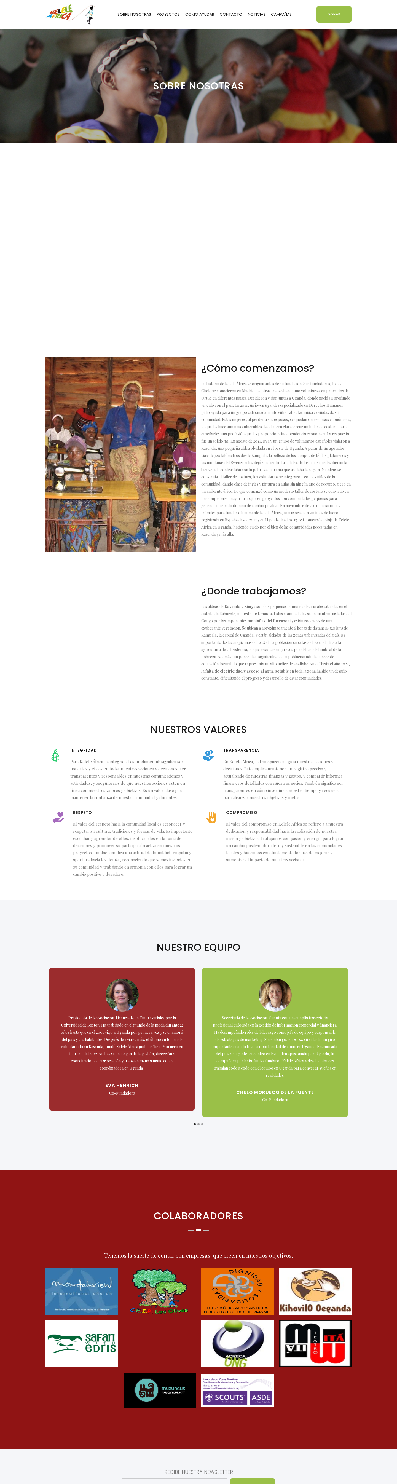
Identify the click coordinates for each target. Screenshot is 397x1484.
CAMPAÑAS (281, 14)
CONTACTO (231, 14)
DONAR (334, 14)
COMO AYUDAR (199, 14)
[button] (195, 1124)
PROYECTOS (168, 14)
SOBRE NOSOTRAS (134, 14)
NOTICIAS (256, 14)
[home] (70, 14)
